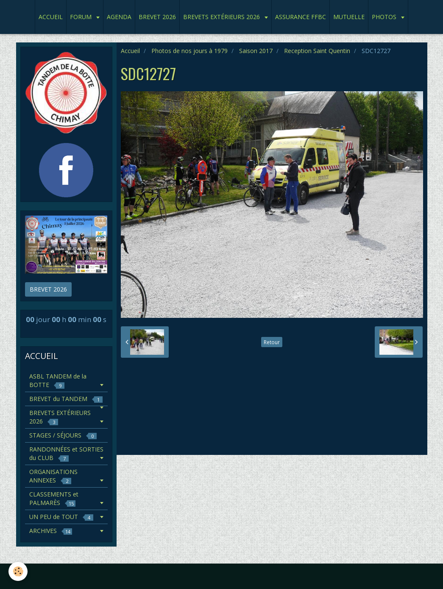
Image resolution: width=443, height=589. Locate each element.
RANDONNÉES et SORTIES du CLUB (66, 453)
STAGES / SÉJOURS (63, 435)
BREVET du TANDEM (66, 399)
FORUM (81, 17)
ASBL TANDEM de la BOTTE (57, 380)
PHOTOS (385, 17)
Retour (272, 342)
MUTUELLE (349, 17)
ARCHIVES (50, 531)
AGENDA (119, 17)
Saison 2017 (256, 51)
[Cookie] (18, 571)
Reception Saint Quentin (317, 51)
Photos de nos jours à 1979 (189, 51)
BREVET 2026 (157, 17)
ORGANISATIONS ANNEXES (53, 476)
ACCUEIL (51, 17)
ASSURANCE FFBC (300, 17)
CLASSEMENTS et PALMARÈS (53, 498)
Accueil (130, 51)
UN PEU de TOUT (61, 517)
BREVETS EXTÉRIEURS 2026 (222, 17)
